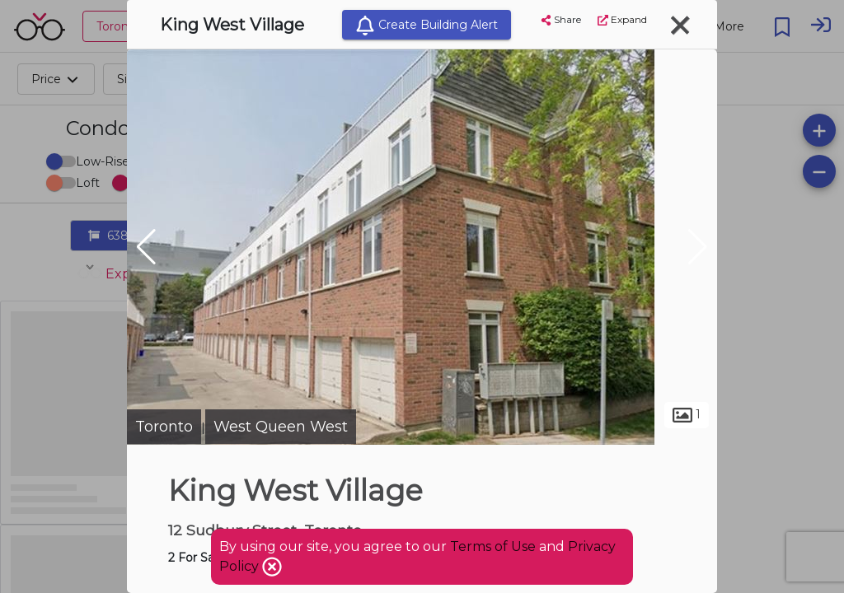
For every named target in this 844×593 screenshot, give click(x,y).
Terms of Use (493, 546)
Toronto (164, 427)
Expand (622, 19)
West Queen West (280, 427)
